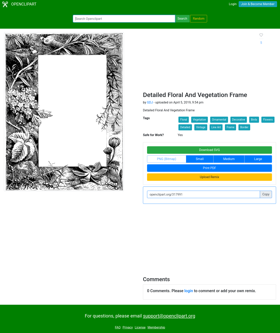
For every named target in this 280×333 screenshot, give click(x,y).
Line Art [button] (216, 127)
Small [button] (200, 159)
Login (232, 4)
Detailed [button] (185, 127)
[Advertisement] (198, 61)
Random (199, 18)
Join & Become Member (258, 4)
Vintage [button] (200, 127)
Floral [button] (183, 119)
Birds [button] (254, 119)
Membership (156, 327)
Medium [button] (229, 159)
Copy (265, 194)
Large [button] (258, 159)
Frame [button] (230, 127)
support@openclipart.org (169, 316)
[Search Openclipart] (124, 18)
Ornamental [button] (219, 119)
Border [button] (244, 127)
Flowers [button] (268, 119)
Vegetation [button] (199, 119)
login (188, 290)
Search (182, 18)
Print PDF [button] (209, 168)
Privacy (128, 327)
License (140, 327)
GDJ (150, 102)
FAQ (118, 327)
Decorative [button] (238, 119)
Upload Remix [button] (209, 177)
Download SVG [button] (209, 150)
